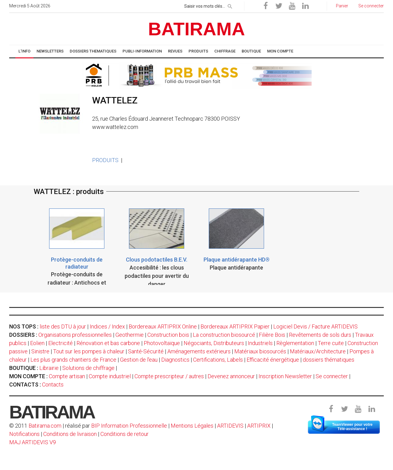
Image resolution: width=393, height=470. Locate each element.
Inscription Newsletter (285, 376)
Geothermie (129, 335)
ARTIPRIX (258, 425)
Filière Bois (272, 335)
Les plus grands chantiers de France (73, 359)
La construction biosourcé (224, 335)
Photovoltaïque (162, 343)
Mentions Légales (192, 425)
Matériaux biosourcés (260, 351)
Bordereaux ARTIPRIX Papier (235, 326)
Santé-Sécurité (146, 351)
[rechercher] (230, 5)
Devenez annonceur (231, 376)
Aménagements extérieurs (199, 351)
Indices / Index (107, 326)
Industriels (260, 343)
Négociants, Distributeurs (214, 343)
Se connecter (332, 376)
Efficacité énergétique (273, 359)
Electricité (60, 343)
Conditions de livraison (70, 434)
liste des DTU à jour (63, 326)
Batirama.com (45, 425)
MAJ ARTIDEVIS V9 (32, 442)
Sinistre (40, 351)
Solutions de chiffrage (88, 368)
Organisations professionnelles (75, 335)
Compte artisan (67, 376)
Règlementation (295, 343)
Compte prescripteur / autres (169, 376)
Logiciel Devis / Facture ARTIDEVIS (315, 326)
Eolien (37, 343)
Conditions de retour (124, 434)
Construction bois (168, 335)
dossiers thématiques (328, 359)
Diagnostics (175, 359)
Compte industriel (110, 376)
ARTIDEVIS (230, 425)
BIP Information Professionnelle (129, 425)
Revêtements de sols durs (320, 335)
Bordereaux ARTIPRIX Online (163, 326)
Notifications (25, 434)
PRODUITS (105, 160)
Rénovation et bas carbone (108, 343)
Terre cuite (331, 343)
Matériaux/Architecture (318, 351)
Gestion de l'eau (139, 359)
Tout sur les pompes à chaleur (88, 351)
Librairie (49, 368)
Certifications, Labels (218, 359)
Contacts (53, 384)
